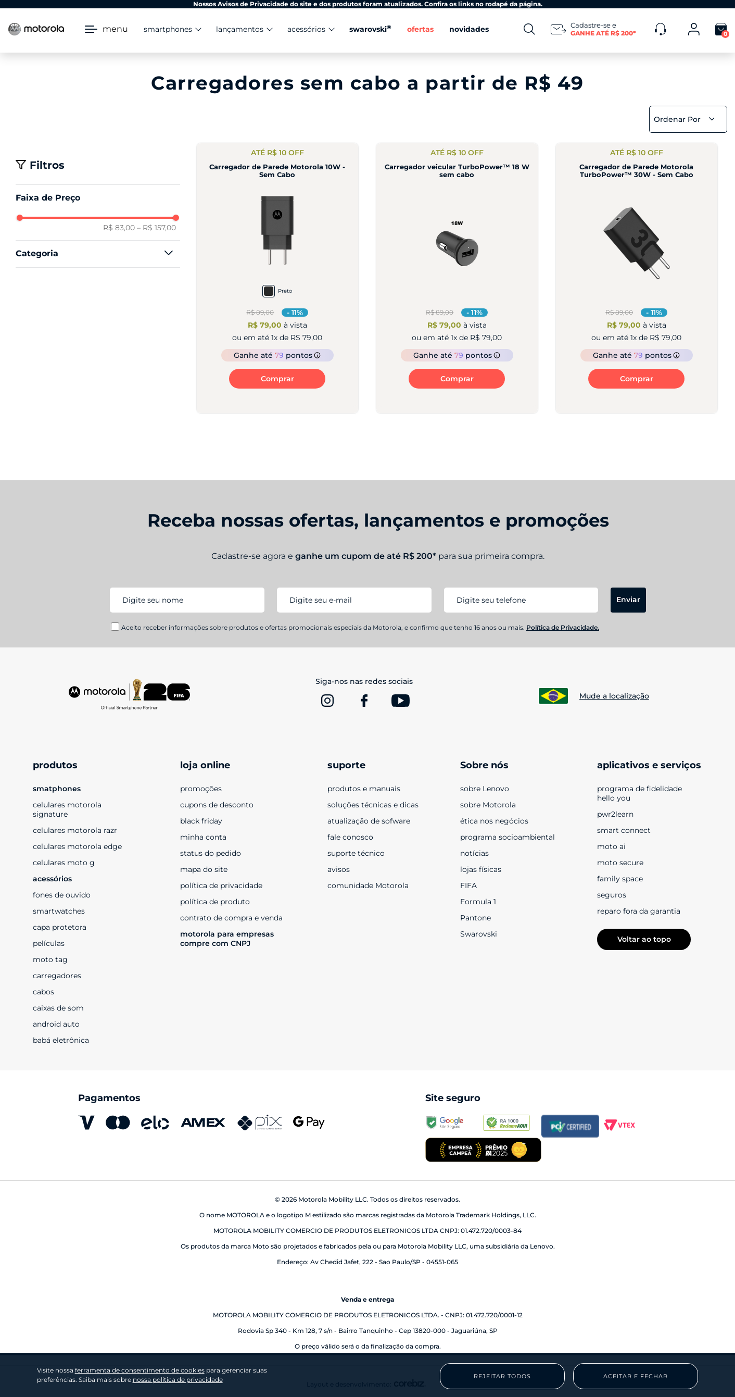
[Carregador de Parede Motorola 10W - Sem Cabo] (277, 278)
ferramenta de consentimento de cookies (140, 1370)
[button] (98, 253)
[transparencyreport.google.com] (454, 1126)
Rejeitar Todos (502, 1376)
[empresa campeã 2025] (483, 1151)
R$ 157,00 (156, 227)
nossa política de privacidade (178, 1379)
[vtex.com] (628, 1126)
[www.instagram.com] (327, 700)
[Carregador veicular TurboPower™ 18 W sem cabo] (457, 278)
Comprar (277, 378)
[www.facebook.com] (364, 700)
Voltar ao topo (644, 939)
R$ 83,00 (119, 227)
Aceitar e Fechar (635, 1376)
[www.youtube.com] (400, 700)
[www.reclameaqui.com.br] (512, 1126)
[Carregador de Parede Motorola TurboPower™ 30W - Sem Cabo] (636, 278)
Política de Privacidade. (562, 627)
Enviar (628, 599)
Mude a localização (614, 696)
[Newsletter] (595, 29)
